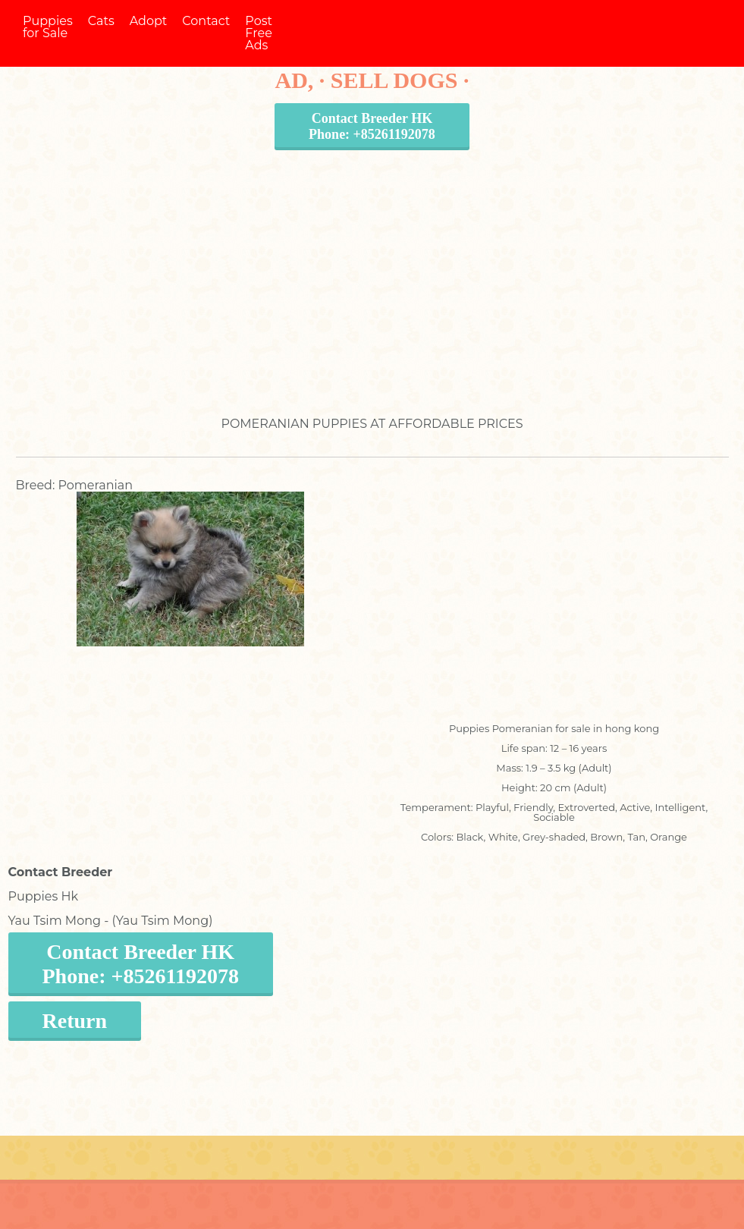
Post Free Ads (258, 33)
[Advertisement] (372, 268)
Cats (101, 21)
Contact (206, 21)
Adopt (149, 21)
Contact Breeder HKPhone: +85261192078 (372, 126)
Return (75, 1021)
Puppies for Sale (48, 27)
